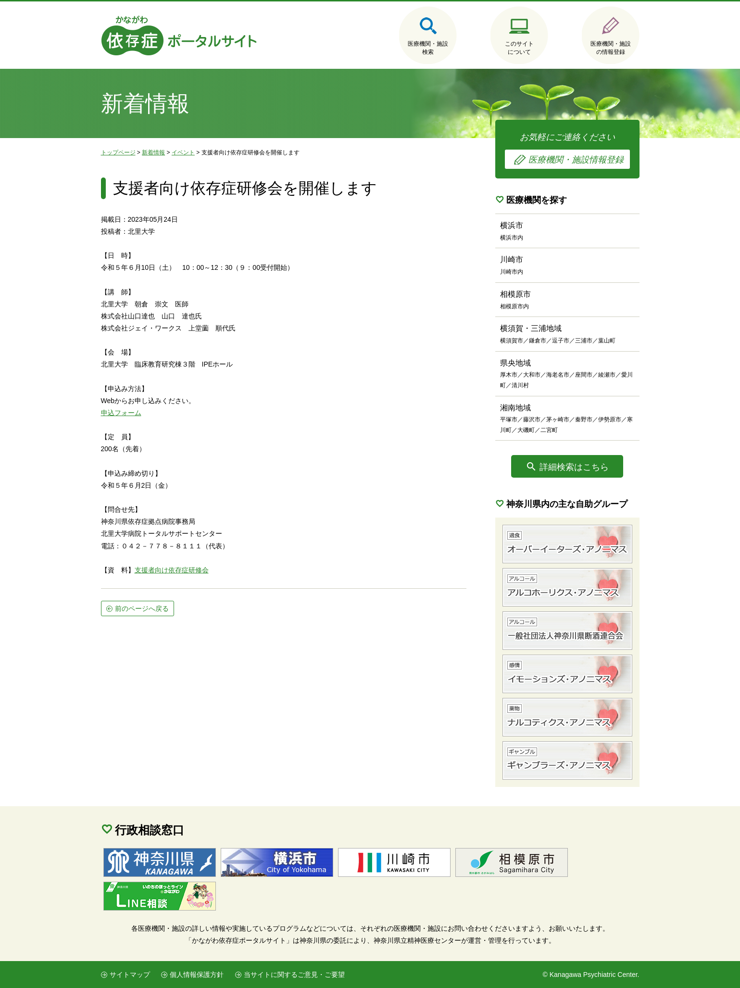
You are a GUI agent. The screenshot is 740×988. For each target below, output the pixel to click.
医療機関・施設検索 (428, 47)
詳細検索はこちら (574, 467)
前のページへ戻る (142, 608)
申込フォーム (121, 413)
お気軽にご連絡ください (567, 150)
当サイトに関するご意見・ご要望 (294, 974)
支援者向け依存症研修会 (172, 570)
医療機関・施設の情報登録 (610, 47)
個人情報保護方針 (197, 974)
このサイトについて (519, 47)
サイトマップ (130, 974)
